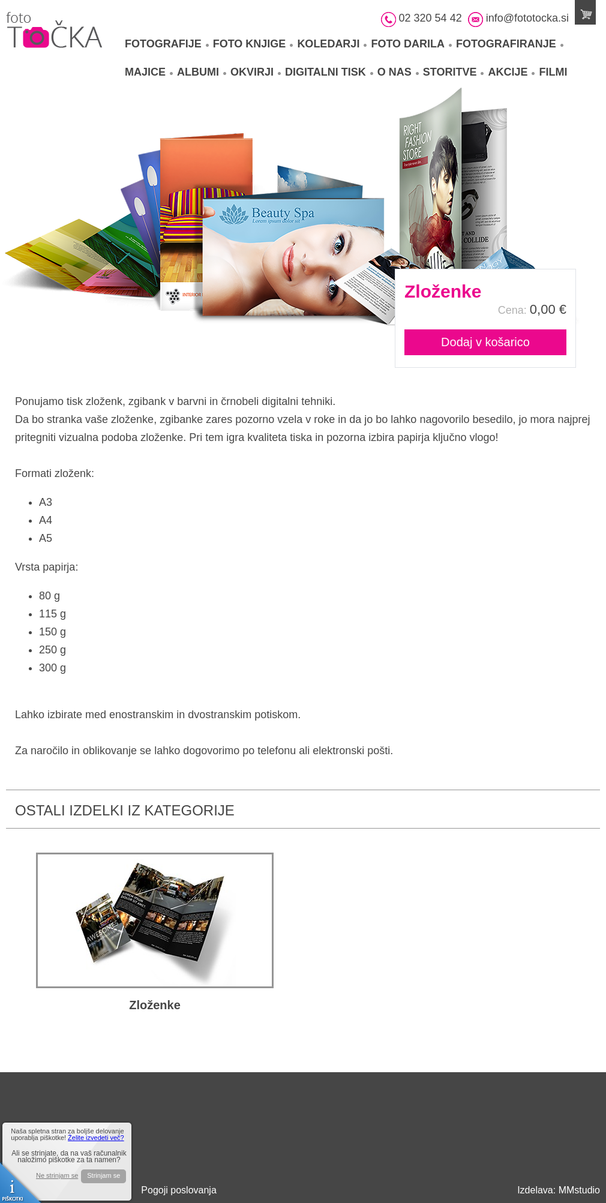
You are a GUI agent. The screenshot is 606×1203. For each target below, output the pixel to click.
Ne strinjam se (57, 1175)
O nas (398, 72)
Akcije (511, 72)
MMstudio (579, 1190)
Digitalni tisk (329, 72)
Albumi (201, 72)
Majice (149, 72)
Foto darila (411, 44)
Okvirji (255, 72)
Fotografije (167, 44)
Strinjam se (103, 1175)
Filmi (553, 72)
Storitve (453, 72)
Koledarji (332, 44)
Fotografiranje (509, 44)
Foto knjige (253, 44)
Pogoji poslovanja (178, 1190)
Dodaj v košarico (485, 342)
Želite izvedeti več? (96, 1137)
